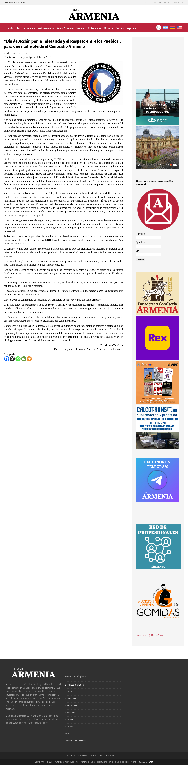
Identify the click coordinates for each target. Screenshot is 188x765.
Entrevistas (94, 28)
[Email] (23, 358)
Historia (108, 28)
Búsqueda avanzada (74, 684)
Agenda (131, 28)
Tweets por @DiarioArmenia (151, 635)
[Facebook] (6, 358)
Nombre (140, 233)
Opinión (80, 28)
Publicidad (70, 719)
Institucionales (45, 28)
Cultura (120, 28)
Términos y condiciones (75, 740)
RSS (154, 2)
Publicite (168, 2)
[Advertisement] (158, 61)
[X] (12, 358)
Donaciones (70, 698)
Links (160, 2)
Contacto (178, 2)
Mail (138, 251)
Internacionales (26, 28)
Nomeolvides (71, 705)
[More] (29, 358)
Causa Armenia (65, 28)
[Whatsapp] (18, 358)
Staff (148, 2)
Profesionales (71, 712)
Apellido (140, 242)
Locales (10, 28)
